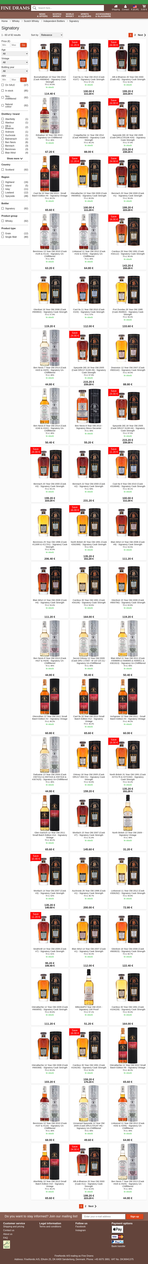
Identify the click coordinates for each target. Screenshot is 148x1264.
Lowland (14, 192)
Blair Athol (14, 152)
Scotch (56, 15)
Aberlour (14, 122)
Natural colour (14, 105)
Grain (14, 233)
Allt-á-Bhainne (14, 127)
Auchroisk (14, 135)
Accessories (103, 15)
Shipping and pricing (13, 1226)
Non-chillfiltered (14, 97)
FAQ (5, 1238)
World (70, 15)
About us (7, 1234)
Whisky (14, 221)
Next (142, 35)
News (42, 15)
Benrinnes (14, 149)
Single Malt (14, 237)
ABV (3, 76)
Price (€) (5, 41)
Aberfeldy (14, 119)
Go (23, 45)
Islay (14, 189)
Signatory (14, 208)
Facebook (80, 1226)
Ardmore (14, 132)
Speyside (14, 196)
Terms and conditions (50, 1226)
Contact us (8, 1230)
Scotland (14, 169)
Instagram (80, 1230)
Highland (14, 182)
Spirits (84, 15)
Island (14, 185)
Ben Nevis (14, 142)
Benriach (14, 146)
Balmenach (14, 139)
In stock (14, 90)
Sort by (34, 35)
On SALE (14, 85)
